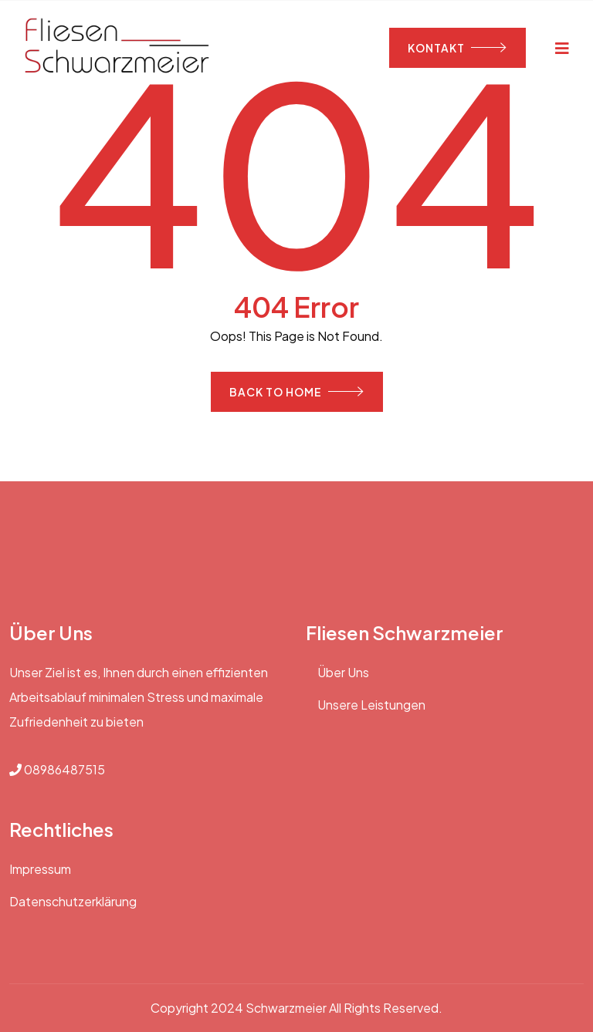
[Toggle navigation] (562, 47)
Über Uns (343, 672)
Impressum (40, 869)
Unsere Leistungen (371, 704)
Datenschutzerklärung (73, 901)
